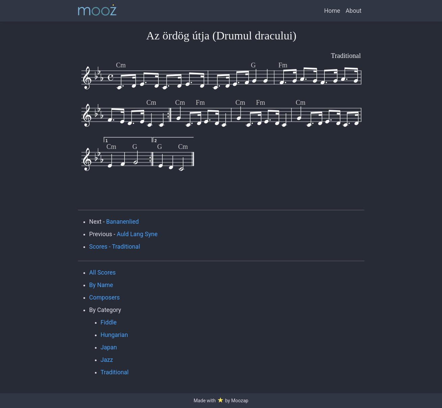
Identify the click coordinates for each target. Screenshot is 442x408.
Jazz (107, 359)
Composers (104, 297)
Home (332, 10)
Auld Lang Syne (137, 234)
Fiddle (109, 322)
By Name (101, 285)
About (353, 10)
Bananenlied (122, 221)
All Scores (102, 272)
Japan (109, 347)
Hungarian (114, 335)
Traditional (115, 372)
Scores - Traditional (114, 246)
